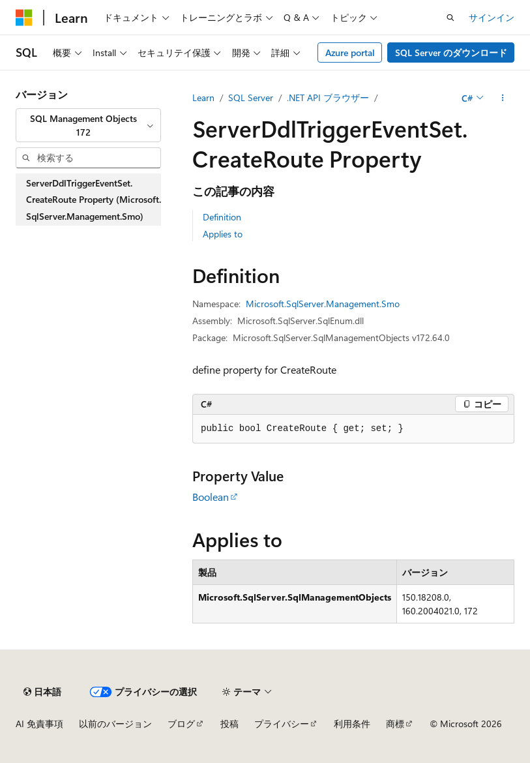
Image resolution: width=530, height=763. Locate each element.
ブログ (181, 723)
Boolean (210, 496)
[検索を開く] (450, 17)
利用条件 (352, 723)
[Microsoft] (24, 17)
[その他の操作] (503, 97)
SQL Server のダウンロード (451, 52)
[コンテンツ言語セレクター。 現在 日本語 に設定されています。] (42, 691)
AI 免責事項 (39, 723)
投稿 (229, 723)
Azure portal (350, 52)
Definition (222, 217)
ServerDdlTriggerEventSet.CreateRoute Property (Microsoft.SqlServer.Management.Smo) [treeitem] (93, 199)
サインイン (491, 17)
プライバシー (281, 723)
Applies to (223, 234)
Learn (203, 97)
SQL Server (250, 97)
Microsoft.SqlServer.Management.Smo (323, 303)
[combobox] (88, 125)
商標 (395, 723)
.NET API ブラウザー (328, 97)
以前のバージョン (115, 723)
